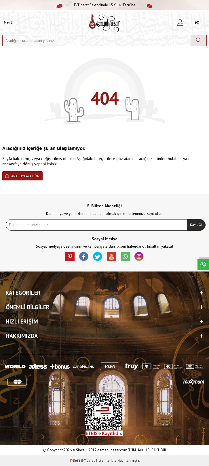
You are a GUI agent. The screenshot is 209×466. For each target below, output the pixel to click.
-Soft (75, 460)
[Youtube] (111, 256)
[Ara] (198, 40)
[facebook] (83, 256)
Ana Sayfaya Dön (22, 175)
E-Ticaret (88, 460)
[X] (97, 256)
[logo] (104, 22)
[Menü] (7, 22)
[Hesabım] (180, 22)
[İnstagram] (139, 256)
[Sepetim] (196, 22)
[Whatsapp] (125, 256)
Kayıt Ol (196, 224)
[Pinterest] (70, 256)
